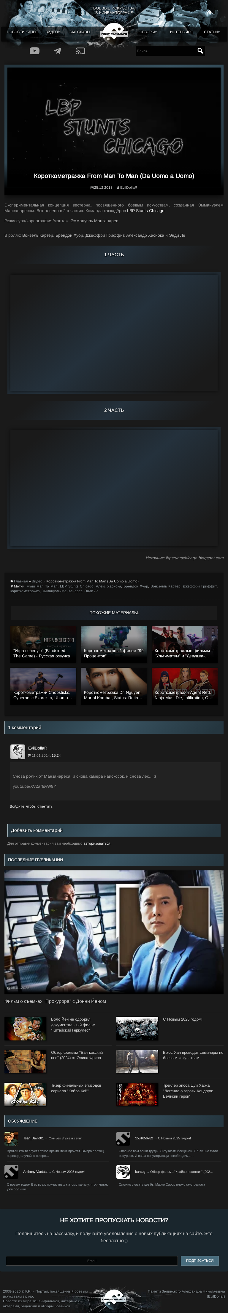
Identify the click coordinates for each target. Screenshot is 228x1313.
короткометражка (25, 591)
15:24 (56, 755)
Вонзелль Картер (165, 586)
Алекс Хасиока (108, 586)
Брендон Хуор (136, 586)
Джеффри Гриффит (200, 586)
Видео (51, 32)
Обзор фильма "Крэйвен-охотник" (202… (181, 1171)
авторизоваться (96, 843)
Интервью (180, 32)
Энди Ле (91, 591)
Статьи (211, 32)
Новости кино (21, 32)
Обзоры (147, 32)
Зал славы (79, 32)
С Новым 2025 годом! (174, 1138)
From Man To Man (42, 586)
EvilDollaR (128, 187)
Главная (21, 581)
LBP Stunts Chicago (145, 210)
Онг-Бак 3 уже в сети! (65, 1138)
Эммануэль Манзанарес (62, 591)
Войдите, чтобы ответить (31, 806)
